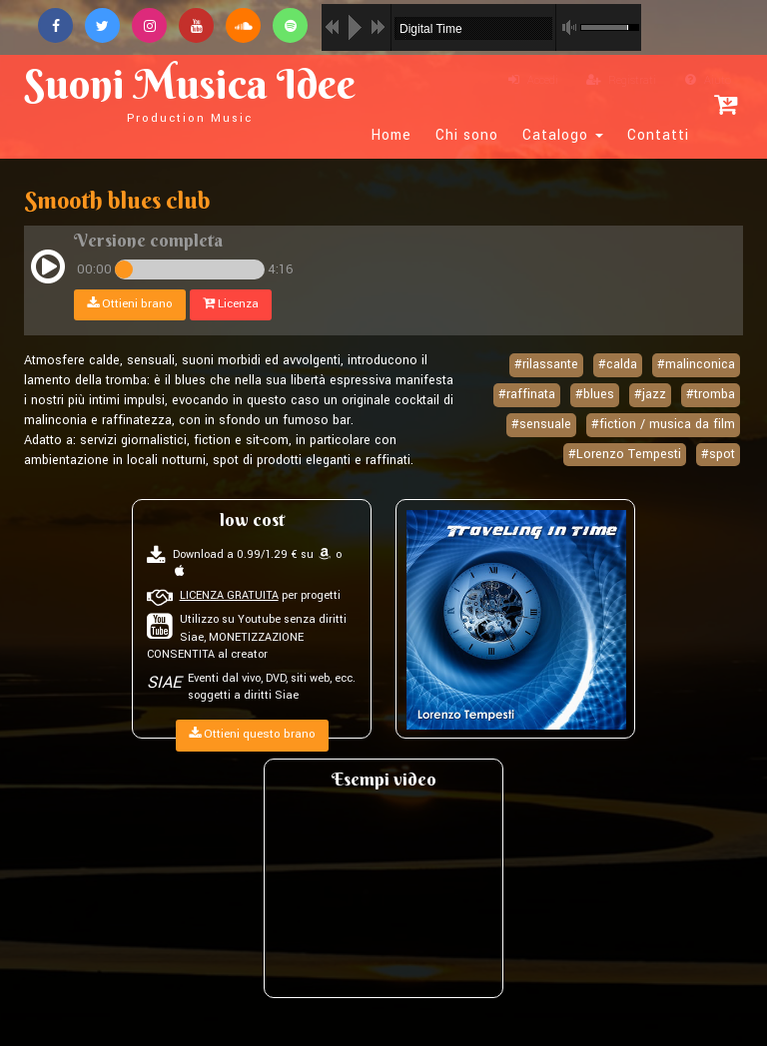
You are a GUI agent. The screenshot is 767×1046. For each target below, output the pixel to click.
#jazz (650, 394)
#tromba (710, 394)
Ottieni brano (130, 303)
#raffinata (526, 394)
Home (391, 136)
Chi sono (466, 136)
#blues (594, 394)
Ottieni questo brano (252, 734)
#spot (718, 454)
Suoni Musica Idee (190, 92)
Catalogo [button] (562, 136)
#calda (617, 364)
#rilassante (546, 364)
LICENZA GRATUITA (229, 595)
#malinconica (696, 364)
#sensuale (541, 424)
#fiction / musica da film (663, 424)
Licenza (231, 303)
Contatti (658, 136)
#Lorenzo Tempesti (624, 454)
